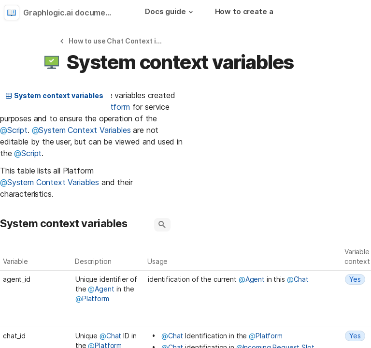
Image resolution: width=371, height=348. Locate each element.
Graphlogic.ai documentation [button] (71, 12)
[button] (191, 12)
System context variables (54, 95)
